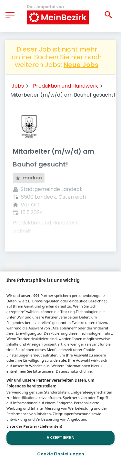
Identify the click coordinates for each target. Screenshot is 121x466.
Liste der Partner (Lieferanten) (34, 426)
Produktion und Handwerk (65, 86)
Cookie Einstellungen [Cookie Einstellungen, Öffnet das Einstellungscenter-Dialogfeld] (60, 454)
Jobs (18, 86)
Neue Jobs (81, 64)
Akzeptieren (60, 437)
